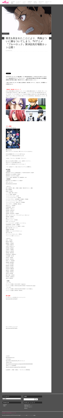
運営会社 (25, 408)
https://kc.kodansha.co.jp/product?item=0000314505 (16, 367)
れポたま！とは (27, 404)
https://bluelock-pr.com (10, 357)
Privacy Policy (23, 415)
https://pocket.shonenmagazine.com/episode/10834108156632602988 (19, 363)
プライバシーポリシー (28, 407)
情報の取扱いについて (28, 405)
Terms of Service (30, 415)
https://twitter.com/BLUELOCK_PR (12, 360)
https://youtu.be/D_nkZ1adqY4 (11, 298)
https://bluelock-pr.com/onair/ (11, 183)
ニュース (5, 33)
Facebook (5, 404)
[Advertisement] (26, 61)
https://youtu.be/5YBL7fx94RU (11, 328)
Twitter (4, 405)
